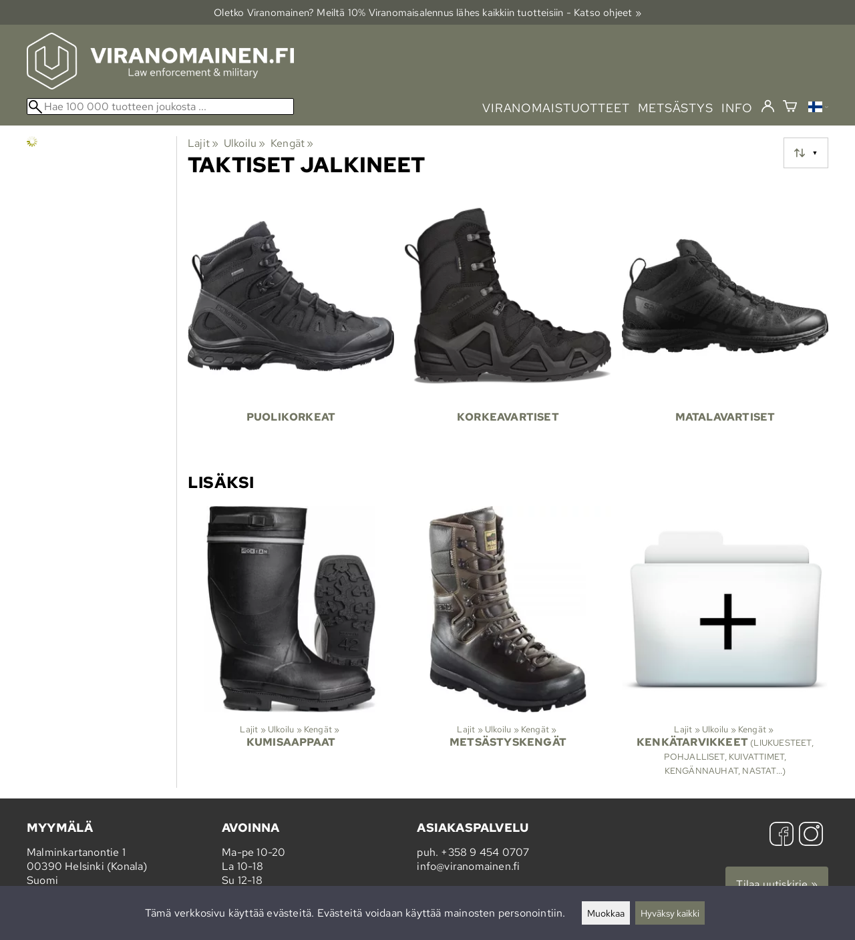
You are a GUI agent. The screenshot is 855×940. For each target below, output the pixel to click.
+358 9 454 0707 (485, 852)
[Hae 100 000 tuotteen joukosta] (160, 106)
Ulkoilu (245, 143)
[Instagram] (811, 835)
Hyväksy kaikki (670, 913)
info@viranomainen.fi (468, 866)
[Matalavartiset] (725, 325)
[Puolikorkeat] (291, 325)
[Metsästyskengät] (508, 647)
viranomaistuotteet (556, 107)
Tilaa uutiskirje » (777, 884)
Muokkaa (606, 913)
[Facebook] (782, 835)
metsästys (675, 107)
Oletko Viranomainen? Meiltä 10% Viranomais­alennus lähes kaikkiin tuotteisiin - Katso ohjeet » (427, 12)
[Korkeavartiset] (508, 325)
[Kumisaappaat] (291, 647)
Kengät (292, 143)
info (737, 107)
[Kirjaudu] (768, 106)
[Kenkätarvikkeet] (725, 647)
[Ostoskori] (790, 107)
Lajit (203, 143)
